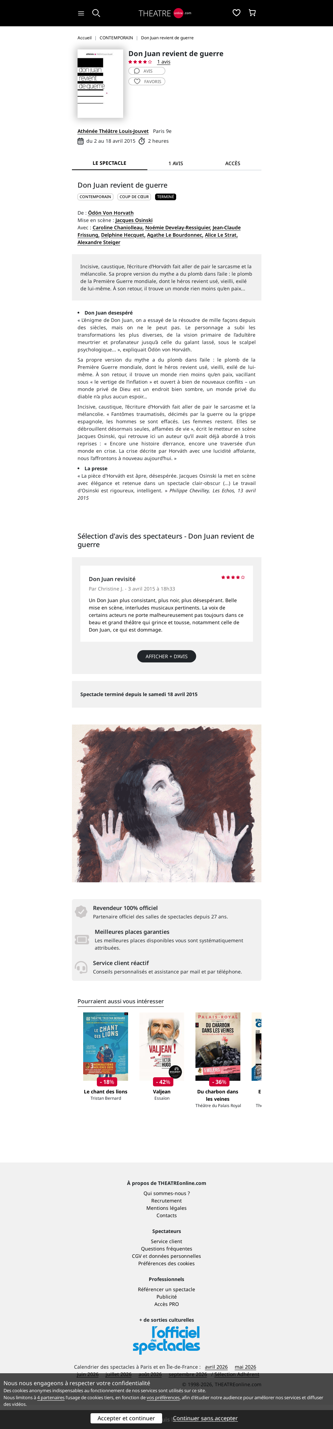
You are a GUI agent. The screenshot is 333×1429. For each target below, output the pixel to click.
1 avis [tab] (175, 163)
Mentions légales (166, 1232)
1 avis (164, 61)
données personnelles (175, 1280)
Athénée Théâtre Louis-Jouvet (113, 131)
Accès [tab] (232, 163)
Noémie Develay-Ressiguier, (178, 227)
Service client (166, 1265)
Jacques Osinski (134, 220)
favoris (147, 82)
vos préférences (163, 1397)
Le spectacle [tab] (109, 163)
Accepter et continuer (126, 1418)
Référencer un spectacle (166, 1313)
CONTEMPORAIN (95, 196)
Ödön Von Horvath (111, 212)
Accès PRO (166, 1328)
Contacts (166, 1239)
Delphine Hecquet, (123, 234)
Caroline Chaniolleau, (118, 227)
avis (143, 71)
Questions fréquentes (166, 1272)
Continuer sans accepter (205, 1418)
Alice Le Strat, (221, 234)
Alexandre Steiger (99, 242)
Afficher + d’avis (167, 656)
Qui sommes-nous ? (167, 1217)
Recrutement (166, 1224)
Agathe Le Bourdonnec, (175, 234)
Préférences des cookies (166, 1287)
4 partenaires (51, 1397)
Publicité (166, 1320)
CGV (136, 1280)
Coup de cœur (134, 196)
